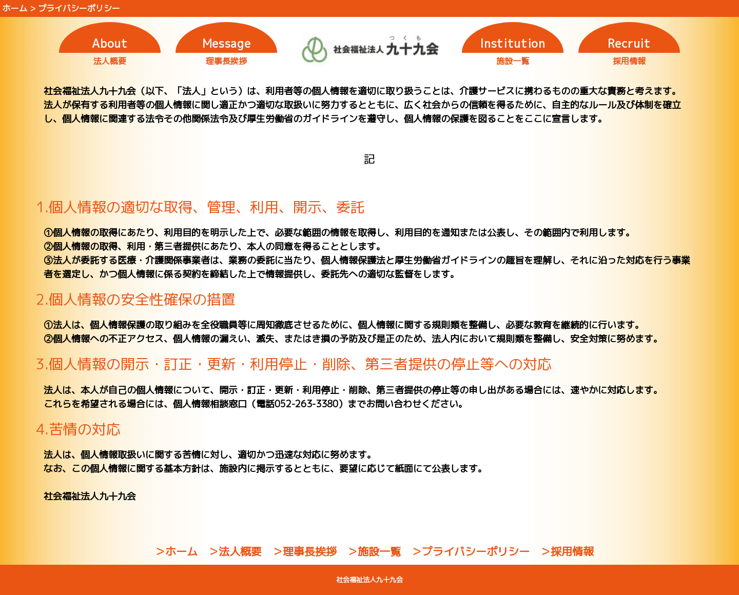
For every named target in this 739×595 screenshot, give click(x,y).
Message (226, 43)
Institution (512, 43)
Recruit (629, 43)
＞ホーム (176, 551)
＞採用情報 (567, 551)
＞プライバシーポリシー (470, 551)
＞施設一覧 (374, 551)
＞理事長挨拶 (304, 551)
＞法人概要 (235, 551)
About (109, 43)
